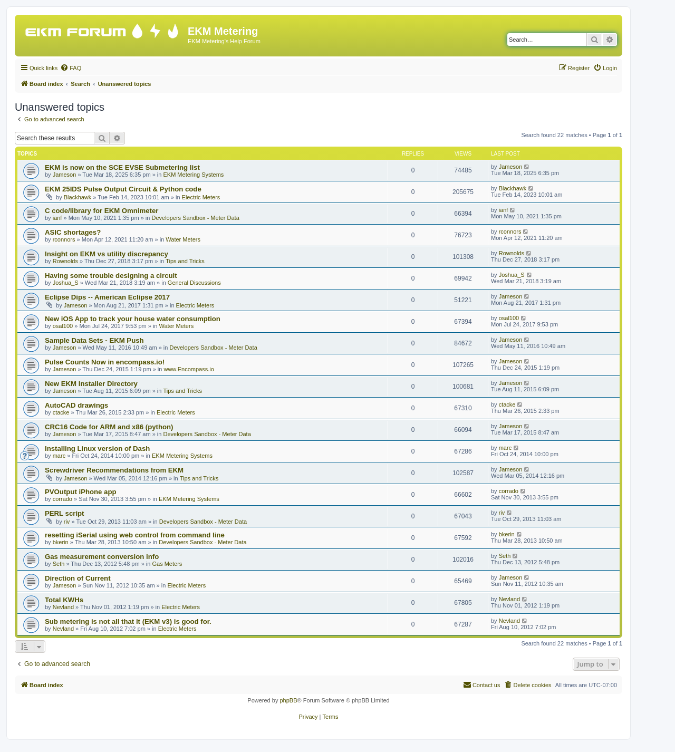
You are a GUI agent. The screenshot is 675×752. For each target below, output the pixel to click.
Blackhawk (78, 197)
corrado (62, 499)
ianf (57, 218)
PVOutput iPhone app (81, 492)
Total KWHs (64, 600)
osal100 (63, 326)
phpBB (288, 700)
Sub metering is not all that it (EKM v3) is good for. (128, 621)
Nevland (63, 607)
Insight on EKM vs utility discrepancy (106, 254)
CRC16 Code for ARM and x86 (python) (109, 427)
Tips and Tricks (185, 261)
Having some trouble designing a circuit (111, 275)
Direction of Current (78, 578)
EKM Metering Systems (193, 174)
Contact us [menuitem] (481, 684)
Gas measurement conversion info (102, 557)
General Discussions (194, 282)
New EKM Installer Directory (91, 384)
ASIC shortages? (73, 232)
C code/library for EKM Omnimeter (101, 211)
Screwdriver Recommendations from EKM (114, 470)
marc (59, 455)
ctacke (61, 412)
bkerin (61, 542)
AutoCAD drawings (76, 405)
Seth (59, 564)
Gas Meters (167, 564)
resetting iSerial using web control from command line (135, 535)
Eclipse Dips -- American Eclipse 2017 (107, 297)
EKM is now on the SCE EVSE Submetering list (122, 167)
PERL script (64, 513)
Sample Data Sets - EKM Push (94, 340)
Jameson (64, 174)
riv (67, 521)
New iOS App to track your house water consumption (132, 319)
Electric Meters (201, 197)
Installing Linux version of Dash (97, 448)
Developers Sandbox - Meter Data (195, 218)
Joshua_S (66, 282)
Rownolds (65, 261)
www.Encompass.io (188, 369)
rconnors (64, 239)
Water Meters (183, 239)
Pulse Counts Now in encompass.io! (105, 362)
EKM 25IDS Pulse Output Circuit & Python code (123, 189)
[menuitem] (70, 68)
